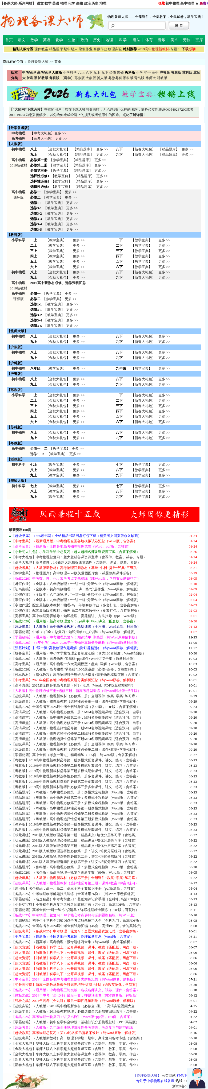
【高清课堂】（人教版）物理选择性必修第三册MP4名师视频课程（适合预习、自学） (77, 739)
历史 (94, 3)
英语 (55, 3)
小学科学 (70, 73)
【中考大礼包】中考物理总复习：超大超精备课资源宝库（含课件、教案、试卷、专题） (79, 557)
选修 (120, 73)
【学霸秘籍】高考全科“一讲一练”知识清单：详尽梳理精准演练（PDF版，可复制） (75, 910)
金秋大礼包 (57, 149)
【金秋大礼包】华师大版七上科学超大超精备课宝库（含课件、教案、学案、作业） (75, 1043)
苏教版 (79, 78)
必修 (112, 73)
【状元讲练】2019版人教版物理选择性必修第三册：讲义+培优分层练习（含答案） (74, 862)
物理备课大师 (38, 62)
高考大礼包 (42, 139)
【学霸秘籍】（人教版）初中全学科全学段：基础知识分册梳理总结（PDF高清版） (75, 1022)
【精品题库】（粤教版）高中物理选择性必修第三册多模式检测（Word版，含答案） (76, 819)
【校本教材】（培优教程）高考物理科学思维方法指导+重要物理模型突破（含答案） (76, 675)
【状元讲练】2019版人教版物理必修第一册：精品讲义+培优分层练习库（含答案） (74, 835)
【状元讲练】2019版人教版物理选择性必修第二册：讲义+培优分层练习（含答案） (74, 856)
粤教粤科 (115, 78)
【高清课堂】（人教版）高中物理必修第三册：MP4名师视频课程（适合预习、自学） (77, 723)
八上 (81, 73)
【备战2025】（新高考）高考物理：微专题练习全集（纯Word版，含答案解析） (72, 942)
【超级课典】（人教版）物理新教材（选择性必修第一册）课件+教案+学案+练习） (75, 701)
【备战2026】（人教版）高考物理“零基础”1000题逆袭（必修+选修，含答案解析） (74, 669)
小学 (139, 73)
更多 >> (60, 133)
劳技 (186, 40)
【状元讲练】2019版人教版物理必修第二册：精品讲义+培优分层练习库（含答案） (74, 840)
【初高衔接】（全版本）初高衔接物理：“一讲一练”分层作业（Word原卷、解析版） (75, 589)
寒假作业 (100, 49)
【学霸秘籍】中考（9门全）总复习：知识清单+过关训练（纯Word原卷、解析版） (74, 632)
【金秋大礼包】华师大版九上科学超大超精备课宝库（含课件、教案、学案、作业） (75, 1054)
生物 (79, 3)
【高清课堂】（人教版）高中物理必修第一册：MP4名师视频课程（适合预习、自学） (77, 712)
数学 (48, 3)
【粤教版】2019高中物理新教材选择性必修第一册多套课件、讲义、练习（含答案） (75, 776)
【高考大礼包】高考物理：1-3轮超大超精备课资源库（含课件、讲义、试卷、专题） (76, 562)
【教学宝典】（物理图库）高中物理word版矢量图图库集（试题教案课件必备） (72, 573)
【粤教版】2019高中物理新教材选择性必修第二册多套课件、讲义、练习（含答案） (75, 782)
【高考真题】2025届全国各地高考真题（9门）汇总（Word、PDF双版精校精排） (73, 685)
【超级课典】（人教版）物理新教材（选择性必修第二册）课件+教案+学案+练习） (75, 749)
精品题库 (56, 49)
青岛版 (139, 78)
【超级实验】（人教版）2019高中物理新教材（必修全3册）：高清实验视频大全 (73, 1006)
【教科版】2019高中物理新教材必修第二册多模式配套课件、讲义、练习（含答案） (75, 830)
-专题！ (159, 49)
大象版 (91, 78)
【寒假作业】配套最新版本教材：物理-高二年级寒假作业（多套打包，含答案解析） (76, 611)
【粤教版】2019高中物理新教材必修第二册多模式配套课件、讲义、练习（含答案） (75, 766)
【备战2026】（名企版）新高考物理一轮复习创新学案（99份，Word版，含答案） (74, 872)
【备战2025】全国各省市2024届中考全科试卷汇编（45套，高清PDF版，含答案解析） (77, 926)
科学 (123, 40)
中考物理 (18, 133)
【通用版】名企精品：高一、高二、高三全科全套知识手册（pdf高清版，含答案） (74, 888)
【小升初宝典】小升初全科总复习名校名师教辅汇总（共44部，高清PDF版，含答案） (77, 904)
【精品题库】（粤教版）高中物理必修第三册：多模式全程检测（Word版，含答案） (76, 803)
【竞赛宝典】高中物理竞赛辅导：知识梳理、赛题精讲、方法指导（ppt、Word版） (74, 616)
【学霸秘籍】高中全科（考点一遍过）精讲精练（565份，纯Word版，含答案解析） (75, 755)
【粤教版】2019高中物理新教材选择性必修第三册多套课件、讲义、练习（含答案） (75, 787)
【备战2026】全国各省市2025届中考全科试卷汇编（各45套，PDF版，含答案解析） (75, 707)
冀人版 (102, 78)
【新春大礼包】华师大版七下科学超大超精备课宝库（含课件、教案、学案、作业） (75, 1059)
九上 (96, 73)
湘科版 (128, 78)
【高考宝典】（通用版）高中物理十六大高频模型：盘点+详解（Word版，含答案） (75, 664)
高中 (155, 73)
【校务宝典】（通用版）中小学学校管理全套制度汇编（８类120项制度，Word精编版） (78, 653)
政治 (87, 3)
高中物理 (187, 3)
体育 (149, 40)
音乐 (161, 40)
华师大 (151, 78)
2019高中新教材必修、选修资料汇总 (58, 283)
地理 (102, 3)
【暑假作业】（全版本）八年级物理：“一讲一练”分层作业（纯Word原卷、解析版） (75, 584)
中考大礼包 (42, 133)
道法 (136, 40)
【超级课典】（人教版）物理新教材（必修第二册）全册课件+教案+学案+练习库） (75, 696)
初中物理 (172, 3)
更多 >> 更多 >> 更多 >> (79, 470)
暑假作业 (86, 49)
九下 (104, 73)
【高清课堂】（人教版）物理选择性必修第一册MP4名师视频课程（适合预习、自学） (77, 728)
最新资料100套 (20, 530)
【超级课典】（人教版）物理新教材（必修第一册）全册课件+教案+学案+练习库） (75, 744)
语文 (40, 3)
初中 (147, 73)
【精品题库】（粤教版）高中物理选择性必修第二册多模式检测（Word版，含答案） (76, 814)
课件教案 (41, 49)
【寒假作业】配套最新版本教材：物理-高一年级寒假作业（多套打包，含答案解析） (76, 605)
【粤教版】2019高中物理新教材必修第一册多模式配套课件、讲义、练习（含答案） (75, 760)
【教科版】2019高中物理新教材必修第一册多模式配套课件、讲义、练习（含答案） (75, 824)
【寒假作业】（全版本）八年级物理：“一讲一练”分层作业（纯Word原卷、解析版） (75, 594)
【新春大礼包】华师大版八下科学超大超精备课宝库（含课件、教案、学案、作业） (75, 1065)
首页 (9, 40)
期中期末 (71, 49)
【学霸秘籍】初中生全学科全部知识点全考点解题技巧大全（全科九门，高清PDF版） (77, 921)
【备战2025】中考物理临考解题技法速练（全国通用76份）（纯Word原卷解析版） (74, 894)
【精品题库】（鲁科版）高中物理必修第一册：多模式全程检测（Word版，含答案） (76, 867)
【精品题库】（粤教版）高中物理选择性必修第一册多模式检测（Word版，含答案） (76, 808)
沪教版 (15, 347)
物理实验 (115, 49)
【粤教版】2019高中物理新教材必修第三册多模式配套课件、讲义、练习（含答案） (75, 771)
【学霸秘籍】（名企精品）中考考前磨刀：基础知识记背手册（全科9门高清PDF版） (76, 899)
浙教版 (162, 78)
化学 (71, 3)
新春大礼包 (143, 149)
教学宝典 (60, 160)
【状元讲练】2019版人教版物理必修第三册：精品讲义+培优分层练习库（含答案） (74, 846)
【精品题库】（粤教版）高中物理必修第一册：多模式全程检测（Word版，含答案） (76, 792)
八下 (89, 73)
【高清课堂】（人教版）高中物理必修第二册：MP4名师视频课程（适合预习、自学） (77, 717)
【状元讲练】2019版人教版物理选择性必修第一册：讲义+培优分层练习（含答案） (74, 851)
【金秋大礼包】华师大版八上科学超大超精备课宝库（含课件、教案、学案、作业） (75, 1049)
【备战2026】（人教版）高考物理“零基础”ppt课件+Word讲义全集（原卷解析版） (74, 659)
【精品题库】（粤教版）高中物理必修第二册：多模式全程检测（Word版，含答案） (76, 798)
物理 (63, 3)
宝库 (199, 40)
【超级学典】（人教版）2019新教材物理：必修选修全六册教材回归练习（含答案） (75, 1011)
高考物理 (18, 139)
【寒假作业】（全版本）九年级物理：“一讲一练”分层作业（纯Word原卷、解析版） (75, 600)
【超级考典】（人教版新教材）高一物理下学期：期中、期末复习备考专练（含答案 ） (77, 1038)
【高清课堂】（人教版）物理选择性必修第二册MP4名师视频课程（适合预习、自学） (77, 733)
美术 (174, 40)
